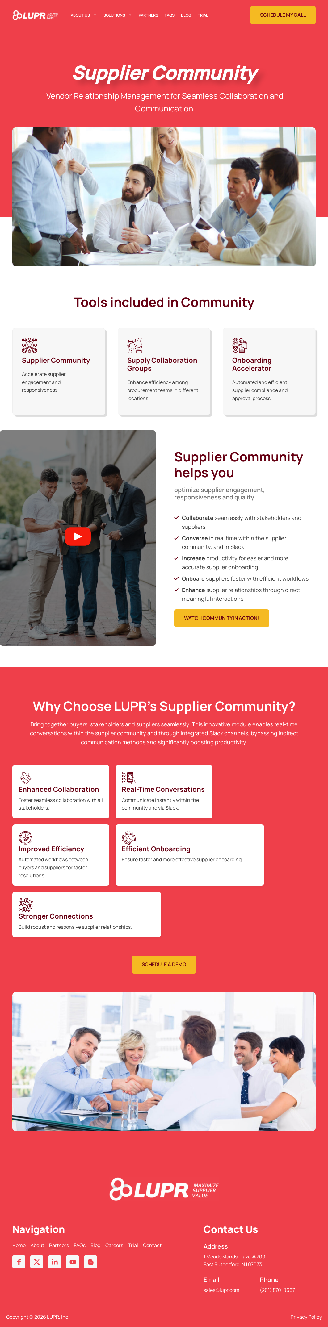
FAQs (170, 15)
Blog (186, 15)
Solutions (117, 15)
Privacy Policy (306, 1316)
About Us (84, 15)
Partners (148, 15)
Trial (203, 15)
